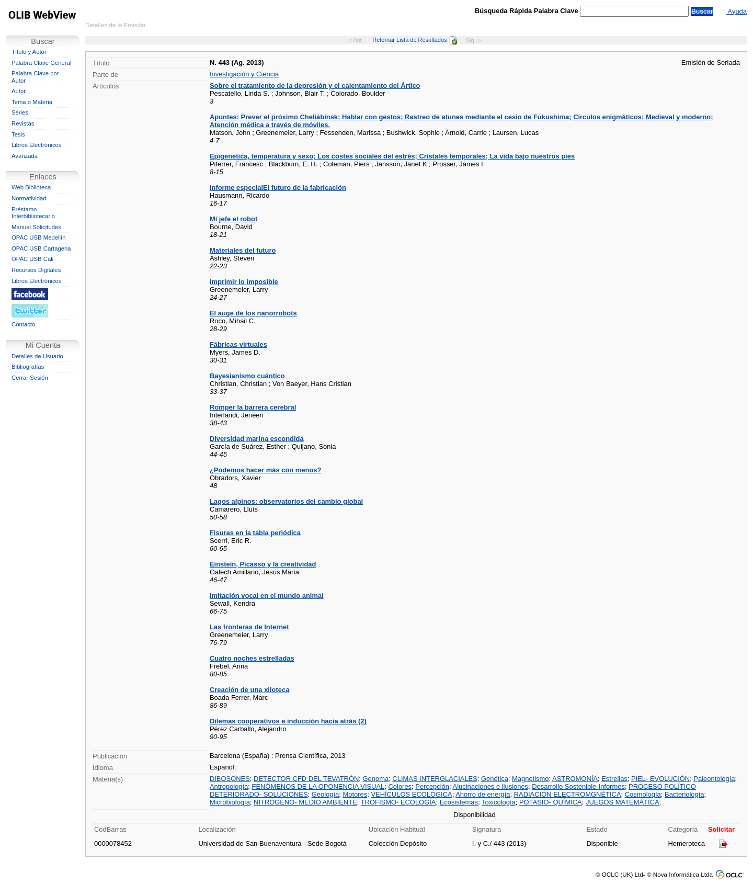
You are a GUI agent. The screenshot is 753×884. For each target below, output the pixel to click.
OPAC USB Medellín (39, 237)
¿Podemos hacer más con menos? (266, 470)
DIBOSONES (230, 779)
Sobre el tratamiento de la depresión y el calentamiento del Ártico (315, 85)
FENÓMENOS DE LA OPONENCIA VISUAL (318, 786)
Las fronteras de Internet (249, 627)
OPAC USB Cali (32, 259)
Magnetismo (530, 779)
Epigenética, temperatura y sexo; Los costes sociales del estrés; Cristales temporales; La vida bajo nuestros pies (392, 156)
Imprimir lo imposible (244, 282)
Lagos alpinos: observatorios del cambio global (286, 501)
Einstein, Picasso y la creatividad (263, 564)
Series (20, 112)
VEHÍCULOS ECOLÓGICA (411, 794)
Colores (400, 786)
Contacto (23, 324)
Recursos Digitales (36, 270)
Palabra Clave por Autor (35, 77)
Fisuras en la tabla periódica (255, 533)
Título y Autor (29, 52)
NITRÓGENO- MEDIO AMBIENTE (305, 802)
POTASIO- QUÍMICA (550, 802)
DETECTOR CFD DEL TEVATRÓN (306, 779)
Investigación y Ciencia (244, 74)
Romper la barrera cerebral (253, 407)
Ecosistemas (459, 802)
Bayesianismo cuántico (247, 376)
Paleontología (714, 779)
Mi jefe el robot (233, 219)
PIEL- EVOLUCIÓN (660, 779)
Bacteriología (684, 794)
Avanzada (25, 156)
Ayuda (736, 11)
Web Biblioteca (31, 187)
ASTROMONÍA (575, 779)
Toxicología (499, 802)
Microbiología (230, 802)
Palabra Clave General (41, 63)
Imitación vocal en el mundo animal (267, 595)
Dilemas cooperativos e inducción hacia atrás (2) (288, 721)
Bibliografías (28, 367)
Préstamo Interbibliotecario (33, 213)
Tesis (18, 134)
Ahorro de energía (482, 794)
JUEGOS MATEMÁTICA (622, 802)
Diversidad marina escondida (257, 439)
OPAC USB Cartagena (41, 248)
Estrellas (614, 779)
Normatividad (29, 198)
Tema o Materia (32, 102)
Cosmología (643, 794)
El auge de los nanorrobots (253, 313)
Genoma (376, 779)
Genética (494, 779)
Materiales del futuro (243, 250)
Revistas (23, 123)
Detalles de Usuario (37, 356)
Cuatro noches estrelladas (252, 658)
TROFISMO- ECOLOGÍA (398, 802)
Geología (325, 794)
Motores (355, 794)
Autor (19, 91)
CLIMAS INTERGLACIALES (434, 779)
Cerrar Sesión (30, 378)
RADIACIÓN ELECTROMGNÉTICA (567, 794)
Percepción (432, 786)
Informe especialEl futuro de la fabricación (278, 187)
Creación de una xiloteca (249, 690)
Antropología (229, 786)
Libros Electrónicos (37, 145)
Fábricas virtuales (238, 344)
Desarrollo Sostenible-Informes (578, 786)
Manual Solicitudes (36, 227)
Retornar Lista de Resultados (414, 40)
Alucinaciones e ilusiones (491, 786)
